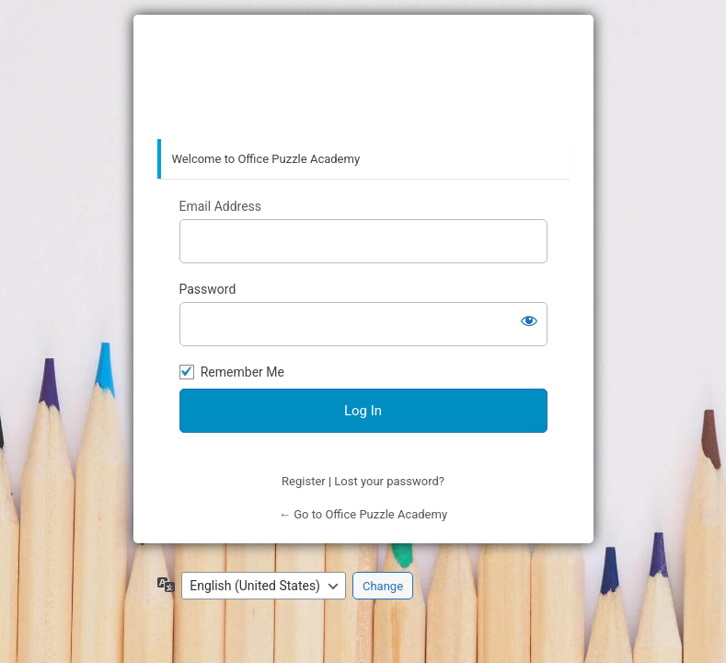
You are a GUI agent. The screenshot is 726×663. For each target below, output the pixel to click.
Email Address (220, 206)
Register (304, 481)
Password (207, 289)
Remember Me (242, 372)
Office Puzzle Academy (363, 77)
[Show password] (529, 320)
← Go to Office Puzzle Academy (363, 514)
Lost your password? (389, 481)
